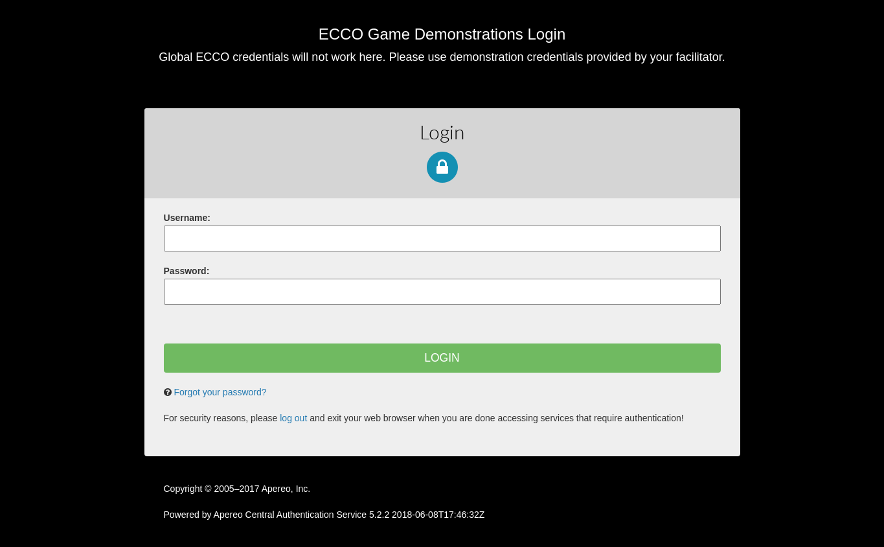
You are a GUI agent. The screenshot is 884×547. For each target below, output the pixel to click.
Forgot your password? (220, 392)
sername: (187, 218)
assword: (187, 271)
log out (293, 418)
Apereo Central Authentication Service (349, 514)
